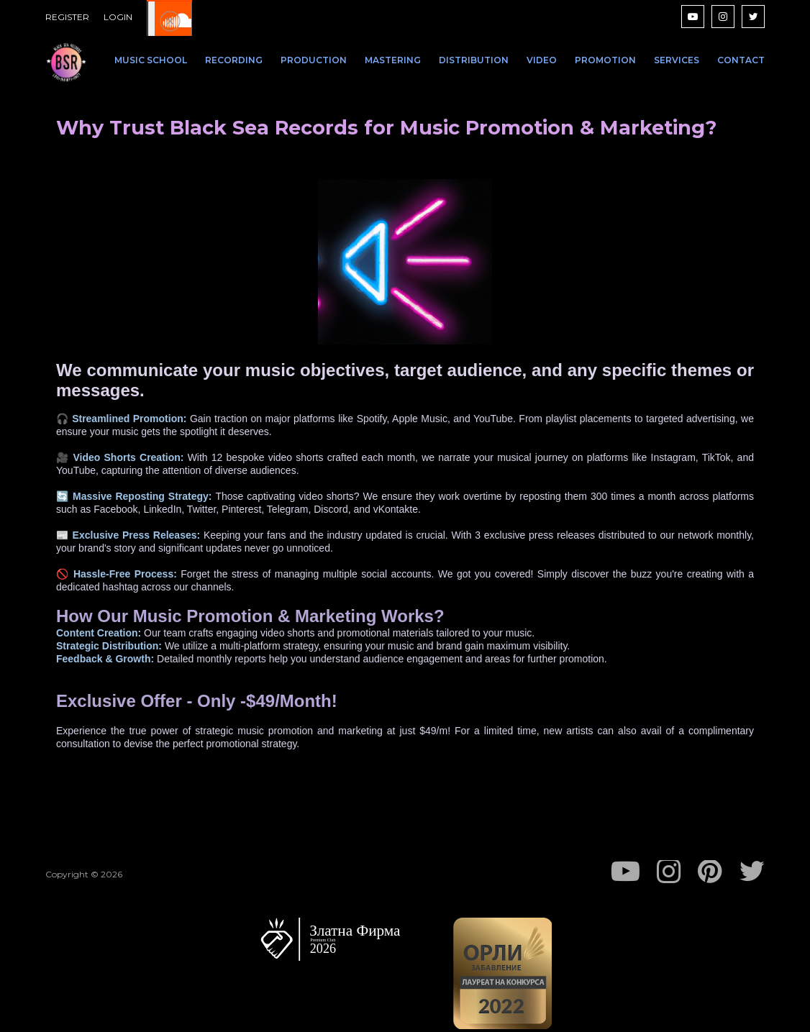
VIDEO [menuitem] (542, 60)
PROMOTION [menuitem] (605, 60)
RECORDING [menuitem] (234, 60)
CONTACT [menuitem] (741, 60)
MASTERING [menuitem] (393, 60)
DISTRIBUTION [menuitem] (474, 60)
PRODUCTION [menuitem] (314, 60)
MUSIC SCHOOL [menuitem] (150, 60)
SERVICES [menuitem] (676, 60)
